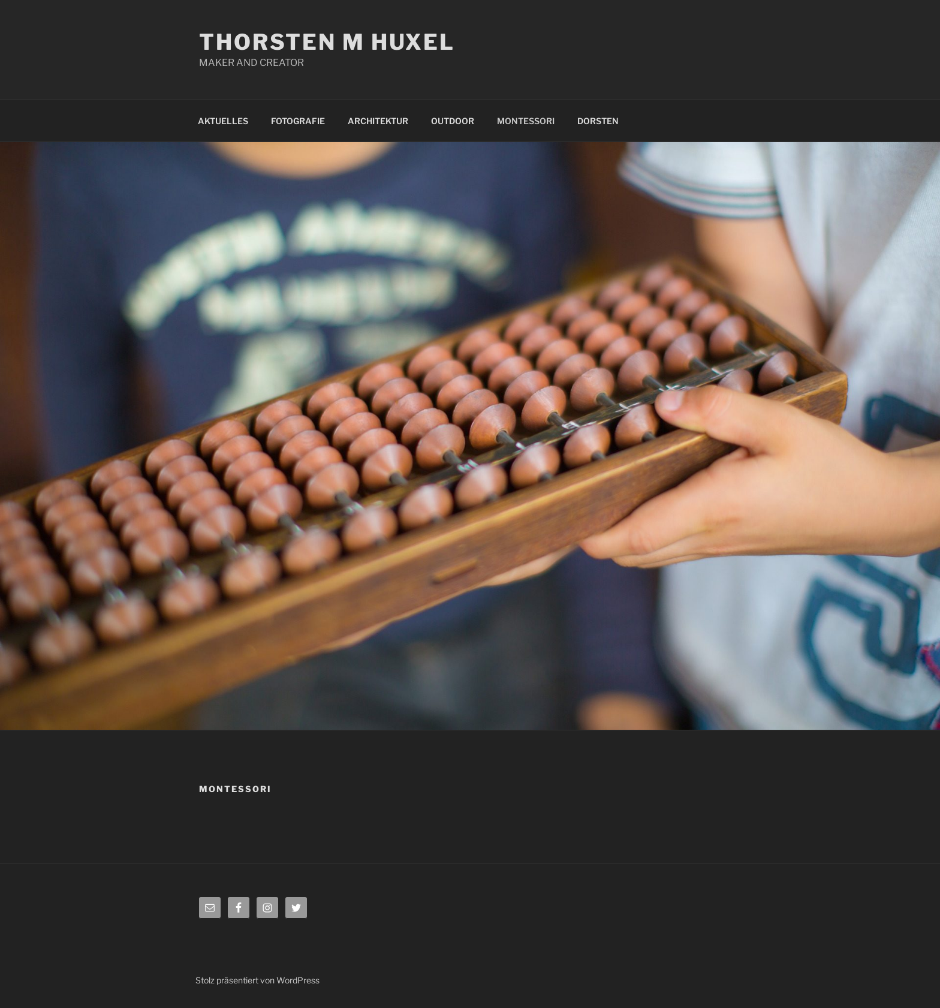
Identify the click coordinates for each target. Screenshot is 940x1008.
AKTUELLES (223, 121)
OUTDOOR (452, 121)
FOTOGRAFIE (298, 121)
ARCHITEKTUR (378, 121)
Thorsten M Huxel (327, 42)
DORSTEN (598, 121)
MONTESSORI (526, 121)
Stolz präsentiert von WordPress (257, 980)
